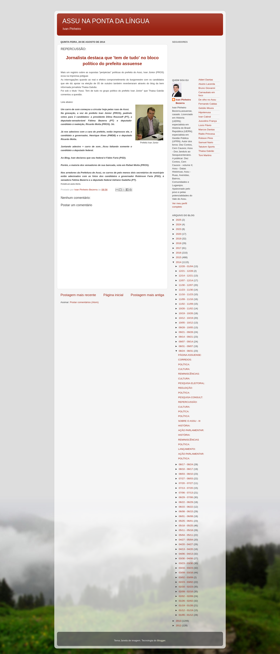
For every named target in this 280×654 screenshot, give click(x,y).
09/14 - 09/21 (186, 336)
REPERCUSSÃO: (187, 402)
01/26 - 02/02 (186, 600)
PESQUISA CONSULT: (190, 397)
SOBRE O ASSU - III (189, 421)
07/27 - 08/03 (186, 478)
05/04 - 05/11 (186, 535)
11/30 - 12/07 (186, 285)
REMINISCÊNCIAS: (189, 373)
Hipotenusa (205, 112)
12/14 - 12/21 (186, 275)
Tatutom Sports (207, 146)
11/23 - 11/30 (186, 289)
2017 (179, 248)
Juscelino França (208, 121)
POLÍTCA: (183, 411)
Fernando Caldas (208, 103)
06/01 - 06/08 (186, 516)
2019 (179, 238)
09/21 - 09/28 (186, 332)
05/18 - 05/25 (186, 525)
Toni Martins (205, 155)
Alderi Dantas (206, 79)
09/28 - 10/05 (186, 327)
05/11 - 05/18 (186, 530)
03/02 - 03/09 (186, 577)
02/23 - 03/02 (186, 582)
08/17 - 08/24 (186, 464)
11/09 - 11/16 (186, 299)
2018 (179, 243)
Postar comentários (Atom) (84, 302)
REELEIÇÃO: (185, 388)
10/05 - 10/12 (186, 322)
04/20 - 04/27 (186, 544)
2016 (179, 252)
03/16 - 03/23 (186, 568)
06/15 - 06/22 (186, 506)
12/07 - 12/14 (186, 280)
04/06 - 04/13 (186, 553)
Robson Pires (206, 138)
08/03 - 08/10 (186, 474)
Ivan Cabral (205, 116)
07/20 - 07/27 (186, 483)
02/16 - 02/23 (186, 586)
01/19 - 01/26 (186, 605)
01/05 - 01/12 (186, 615)
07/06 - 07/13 (186, 492)
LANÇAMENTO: (187, 449)
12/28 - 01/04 (186, 266)
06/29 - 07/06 (186, 497)
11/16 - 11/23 (186, 294)
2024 (179, 224)
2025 (179, 219)
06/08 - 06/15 (186, 511)
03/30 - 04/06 (186, 558)
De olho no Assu (207, 99)
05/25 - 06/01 (186, 521)
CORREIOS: (185, 359)
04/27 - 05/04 (186, 539)
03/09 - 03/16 (186, 572)
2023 (179, 229)
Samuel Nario (206, 142)
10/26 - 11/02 (186, 308)
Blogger (161, 640)
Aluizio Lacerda (207, 84)
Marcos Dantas (207, 129)
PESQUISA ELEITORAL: (191, 383)
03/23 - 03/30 (186, 563)
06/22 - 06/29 (186, 502)
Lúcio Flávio (205, 125)
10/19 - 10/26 (186, 313)
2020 (179, 234)
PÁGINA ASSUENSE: (190, 355)
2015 (179, 257)
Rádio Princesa (207, 133)
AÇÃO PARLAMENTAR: (191, 430)
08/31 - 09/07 (186, 346)
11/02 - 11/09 (186, 304)
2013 (179, 620)
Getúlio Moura (206, 108)
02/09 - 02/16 (186, 591)
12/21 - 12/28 (186, 271)
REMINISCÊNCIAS (188, 439)
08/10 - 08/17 (186, 469)
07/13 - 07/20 (186, 488)
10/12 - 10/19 (186, 318)
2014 (179, 262)
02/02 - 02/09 (186, 596)
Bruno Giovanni (207, 88)
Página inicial (113, 295)
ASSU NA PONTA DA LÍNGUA (105, 21)
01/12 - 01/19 (186, 610)
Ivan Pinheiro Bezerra (183, 101)
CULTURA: (184, 369)
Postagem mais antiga (147, 295)
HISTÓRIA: (184, 425)
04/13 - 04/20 (186, 549)
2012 (179, 625)
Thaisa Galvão (206, 151)
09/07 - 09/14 (186, 341)
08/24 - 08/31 (186, 351)
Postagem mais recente (78, 295)
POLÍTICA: (184, 364)
